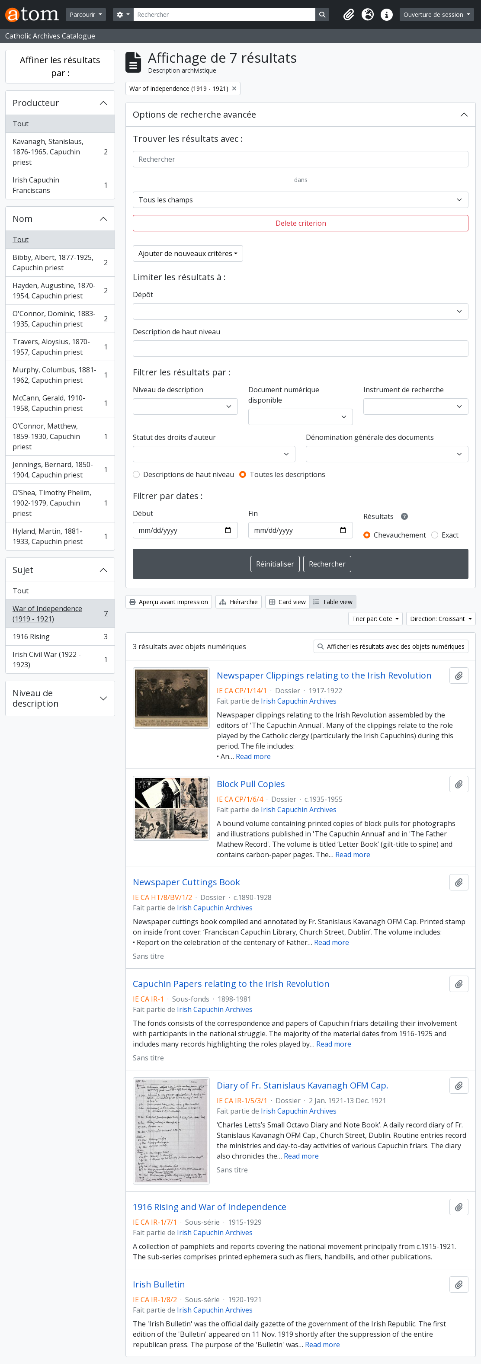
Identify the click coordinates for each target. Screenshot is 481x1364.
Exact (450, 535)
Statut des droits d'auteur (174, 437)
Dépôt (143, 294)
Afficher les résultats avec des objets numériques (391, 646)
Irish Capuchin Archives (299, 701)
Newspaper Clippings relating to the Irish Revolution (324, 675)
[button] (348, 14)
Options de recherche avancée (194, 114)
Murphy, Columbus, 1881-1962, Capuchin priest (60, 375)
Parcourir (83, 14)
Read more (253, 756)
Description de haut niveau (176, 331)
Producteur (36, 103)
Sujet (23, 570)
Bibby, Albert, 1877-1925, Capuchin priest (60, 262)
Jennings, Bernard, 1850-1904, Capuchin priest (60, 470)
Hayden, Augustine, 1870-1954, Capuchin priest (60, 291)
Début (143, 513)
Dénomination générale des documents (370, 437)
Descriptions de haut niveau (188, 474)
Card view (287, 602)
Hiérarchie (238, 602)
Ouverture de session (434, 14)
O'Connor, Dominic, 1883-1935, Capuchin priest (60, 319)
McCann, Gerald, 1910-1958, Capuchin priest (60, 403)
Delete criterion (301, 223)
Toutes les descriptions (287, 474)
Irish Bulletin (159, 1284)
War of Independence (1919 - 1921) (60, 614)
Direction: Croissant (438, 619)
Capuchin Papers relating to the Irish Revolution (231, 984)
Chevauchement (400, 535)
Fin (253, 513)
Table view (333, 602)
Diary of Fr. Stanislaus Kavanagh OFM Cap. (302, 1085)
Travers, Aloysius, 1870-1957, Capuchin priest (60, 347)
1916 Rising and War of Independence (209, 1207)
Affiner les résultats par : (60, 66)
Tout (21, 123)
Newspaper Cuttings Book (186, 882)
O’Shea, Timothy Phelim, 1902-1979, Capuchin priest (60, 503)
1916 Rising (60, 638)
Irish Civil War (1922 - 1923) (60, 659)
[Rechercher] (224, 14)
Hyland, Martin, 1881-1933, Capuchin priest (60, 536)
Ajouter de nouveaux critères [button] (185, 253)
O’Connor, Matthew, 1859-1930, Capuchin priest (60, 436)
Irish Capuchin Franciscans (60, 185)
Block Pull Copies (251, 784)
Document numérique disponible (283, 395)
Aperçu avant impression (168, 602)
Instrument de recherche (403, 389)
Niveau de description (36, 698)
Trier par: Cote (373, 619)
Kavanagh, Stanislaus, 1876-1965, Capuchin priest (60, 152)
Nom (22, 218)
